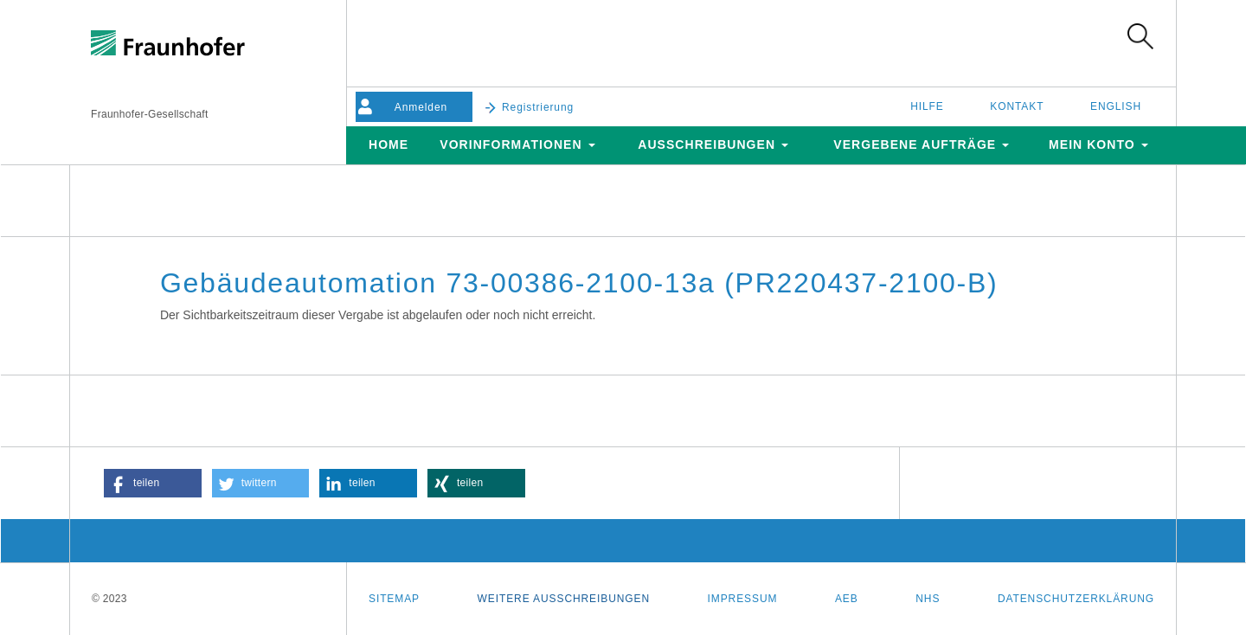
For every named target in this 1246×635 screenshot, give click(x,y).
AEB (846, 599)
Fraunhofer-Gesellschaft (150, 114)
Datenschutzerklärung (1076, 599)
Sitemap (394, 599)
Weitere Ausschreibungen (564, 599)
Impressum (743, 599)
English (1115, 106)
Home (388, 144)
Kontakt (1017, 106)
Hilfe (927, 106)
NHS (927, 599)
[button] (153, 483)
